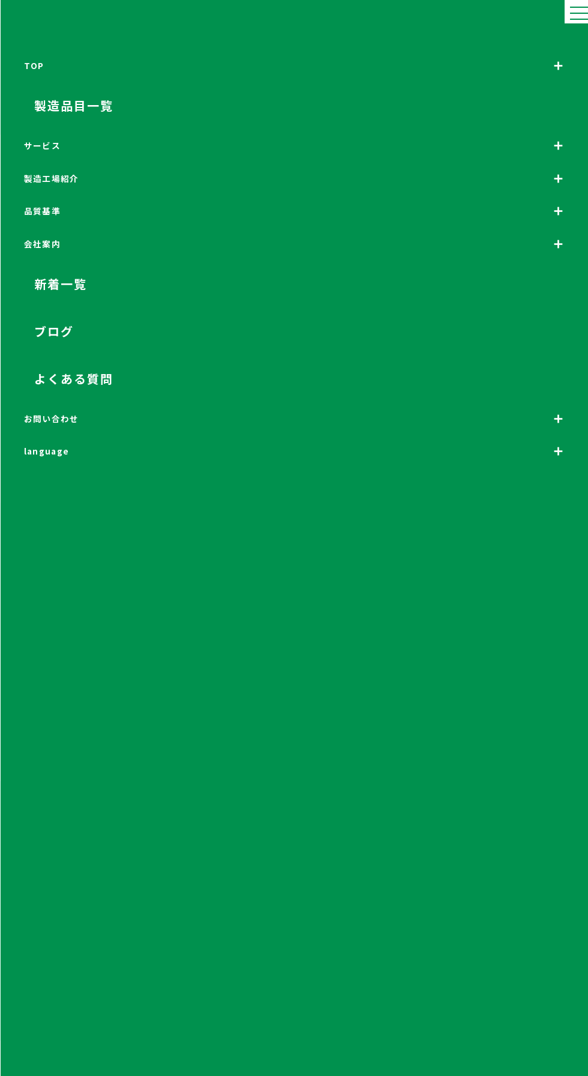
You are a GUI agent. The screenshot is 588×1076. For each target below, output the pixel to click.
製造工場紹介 (264, 847)
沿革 (428, 886)
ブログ (19, 898)
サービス (180, 847)
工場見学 (513, 847)
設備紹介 (259, 862)
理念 (428, 874)
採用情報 (433, 935)
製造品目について (31, 862)
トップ (19, 847)
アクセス (433, 923)
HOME (70, 37)
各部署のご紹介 (440, 910)
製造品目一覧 (110, 847)
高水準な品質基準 (359, 862)
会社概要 (433, 862)
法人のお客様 (146, 750)
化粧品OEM (183, 874)
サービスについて (31, 874)
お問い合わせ (26, 910)
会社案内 (433, 847)
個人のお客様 (441, 750)
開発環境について (31, 886)
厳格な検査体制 (356, 874)
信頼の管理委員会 (359, 886)
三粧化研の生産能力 (271, 874)
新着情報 (513, 859)
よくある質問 (517, 884)
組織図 (431, 898)
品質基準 (349, 847)
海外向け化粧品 (188, 862)
